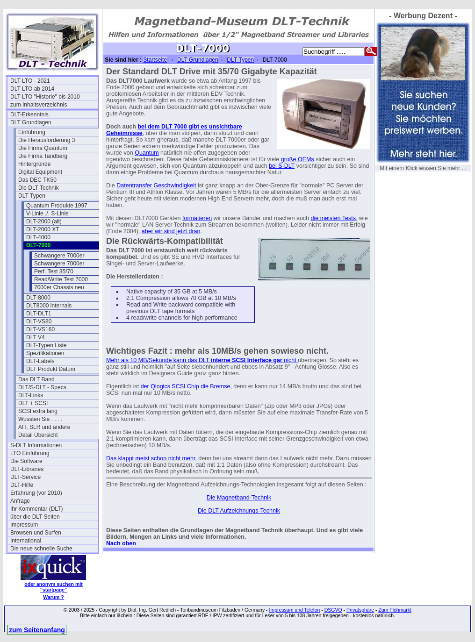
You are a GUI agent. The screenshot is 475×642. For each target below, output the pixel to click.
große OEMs (297, 159)
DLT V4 (35, 337)
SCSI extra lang (38, 411)
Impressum (24, 524)
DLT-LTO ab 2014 (32, 89)
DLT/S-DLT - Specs (42, 387)
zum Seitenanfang (37, 630)
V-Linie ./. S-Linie (47, 213)
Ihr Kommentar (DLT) (36, 509)
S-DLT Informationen (36, 445)
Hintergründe (34, 164)
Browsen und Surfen (35, 532)
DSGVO (333, 610)
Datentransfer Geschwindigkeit (157, 185)
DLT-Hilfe (21, 485)
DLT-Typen (31, 196)
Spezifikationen (45, 353)
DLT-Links (30, 395)
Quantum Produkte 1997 (56, 205)
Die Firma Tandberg (42, 156)
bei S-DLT (282, 166)
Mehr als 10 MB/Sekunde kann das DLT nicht (202, 360)
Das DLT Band (36, 379)
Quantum (146, 153)
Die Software (26, 461)
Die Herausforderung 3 (46, 140)
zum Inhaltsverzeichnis (38, 104)
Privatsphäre (360, 610)
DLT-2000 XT (42, 229)
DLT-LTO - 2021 (30, 81)
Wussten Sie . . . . (40, 419)
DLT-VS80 (38, 321)
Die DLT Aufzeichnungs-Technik (239, 510)
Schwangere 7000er (59, 255)
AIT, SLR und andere (44, 427)
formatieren (197, 218)
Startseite (155, 60)
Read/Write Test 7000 (61, 279)
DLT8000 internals (49, 305)
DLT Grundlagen (30, 122)
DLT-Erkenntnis (29, 114)
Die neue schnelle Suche (41, 548)
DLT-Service (25, 477)
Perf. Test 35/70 (53, 271)
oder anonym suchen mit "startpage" (53, 586)
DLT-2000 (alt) (44, 221)
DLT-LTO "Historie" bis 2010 (45, 96)
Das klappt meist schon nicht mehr (150, 458)
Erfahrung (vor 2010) (36, 493)
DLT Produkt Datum (50, 369)
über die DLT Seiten (35, 517)
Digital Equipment (40, 172)
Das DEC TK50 (37, 180)
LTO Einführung (30, 453)
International (25, 540)
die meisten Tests (333, 218)
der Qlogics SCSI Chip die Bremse (185, 386)
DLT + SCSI (33, 403)
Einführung (31, 132)
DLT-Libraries (26, 469)
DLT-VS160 (40, 329)
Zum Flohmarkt (394, 610)
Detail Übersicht (38, 435)
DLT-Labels (40, 361)
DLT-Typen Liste (46, 345)
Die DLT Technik (38, 188)
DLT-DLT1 (38, 313)
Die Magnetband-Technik (239, 497)
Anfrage (20, 501)
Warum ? (53, 597)
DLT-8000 (38, 297)
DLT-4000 (38, 237)
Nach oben (121, 543)
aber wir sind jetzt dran (171, 231)
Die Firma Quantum (42, 148)
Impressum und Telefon (294, 610)
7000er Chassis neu (59, 287)
